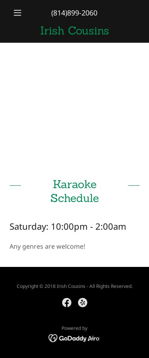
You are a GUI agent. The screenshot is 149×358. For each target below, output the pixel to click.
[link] (74, 31)
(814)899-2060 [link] (74, 12)
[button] (19, 13)
